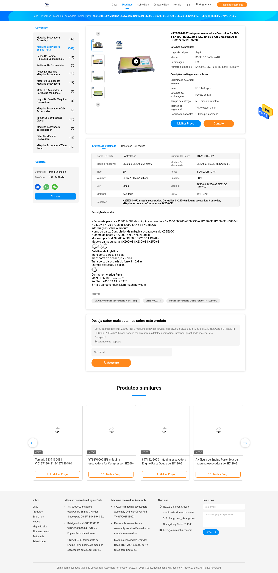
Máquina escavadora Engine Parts (55, 48)
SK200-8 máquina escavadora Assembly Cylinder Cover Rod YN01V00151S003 (130, 511)
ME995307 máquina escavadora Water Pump (115, 301)
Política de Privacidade (39, 539)
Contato (55, 196)
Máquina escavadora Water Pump (55, 147)
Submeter (111, 363)
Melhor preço (185, 123)
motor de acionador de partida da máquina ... (55, 91)
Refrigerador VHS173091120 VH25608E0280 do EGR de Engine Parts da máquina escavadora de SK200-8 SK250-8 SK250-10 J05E (85, 529)
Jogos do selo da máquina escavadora (55, 101)
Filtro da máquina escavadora (55, 137)
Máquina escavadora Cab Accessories (55, 110)
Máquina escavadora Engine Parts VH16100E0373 (193, 301)
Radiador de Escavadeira (55, 65)
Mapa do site (40, 526)
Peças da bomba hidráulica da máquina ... (55, 57)
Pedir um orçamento (232, 4)
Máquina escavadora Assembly (55, 39)
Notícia (36, 521)
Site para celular (41, 531)
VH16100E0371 (153, 301)
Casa (35, 506)
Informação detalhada (103, 146)
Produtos (38, 511)
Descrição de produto (133, 146)
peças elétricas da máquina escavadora (55, 73)
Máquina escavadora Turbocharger (55, 128)
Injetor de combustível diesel (55, 119)
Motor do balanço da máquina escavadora (55, 82)
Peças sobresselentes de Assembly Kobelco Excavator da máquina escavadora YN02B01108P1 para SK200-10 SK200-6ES (132, 529)
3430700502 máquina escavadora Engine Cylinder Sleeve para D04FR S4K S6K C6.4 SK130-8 (85, 512)
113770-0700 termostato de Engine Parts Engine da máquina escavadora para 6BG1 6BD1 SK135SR (85, 545)
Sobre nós (38, 516)
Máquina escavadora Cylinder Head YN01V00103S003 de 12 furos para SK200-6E (131, 545)
